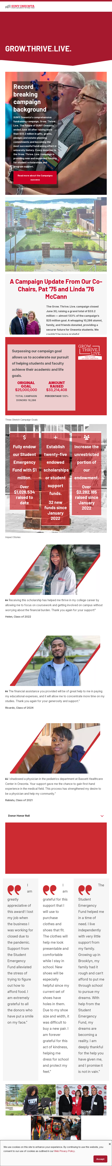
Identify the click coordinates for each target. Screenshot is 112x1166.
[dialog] (56, 1153)
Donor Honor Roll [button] (19, 815)
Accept (100, 1159)
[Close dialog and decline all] (110, 1142)
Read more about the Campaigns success (35, 177)
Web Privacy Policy (64, 1151)
